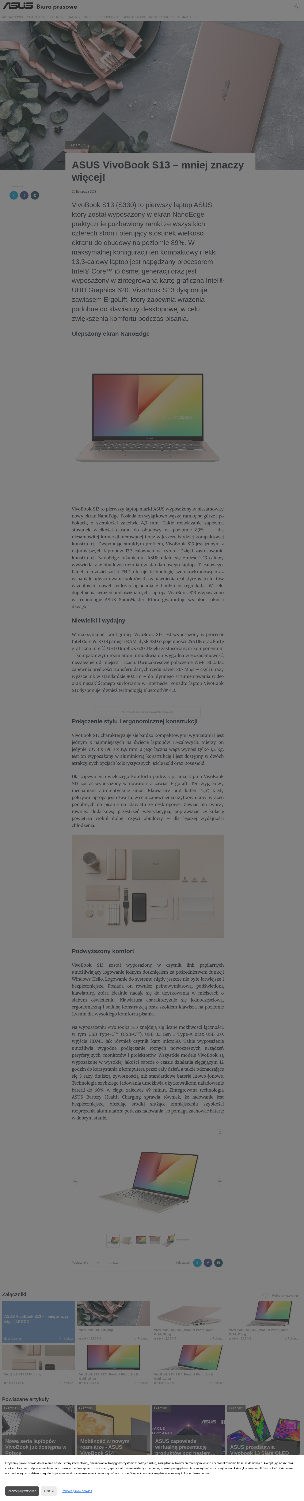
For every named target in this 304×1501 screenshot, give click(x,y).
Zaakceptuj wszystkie (22, 1491)
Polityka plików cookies (77, 1491)
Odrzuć (49, 1491)
